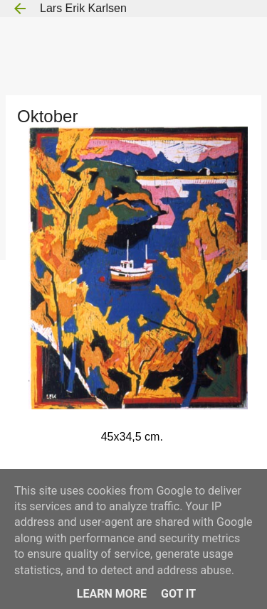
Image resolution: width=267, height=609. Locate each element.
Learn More (112, 593)
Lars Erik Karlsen (83, 8)
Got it (178, 593)
